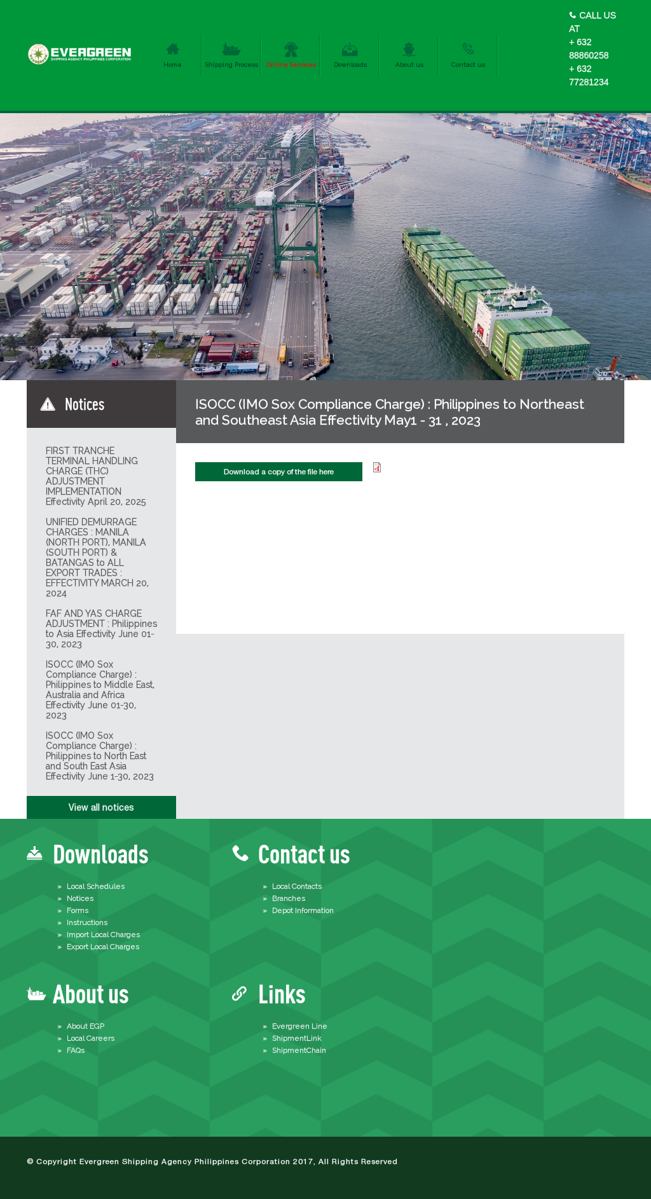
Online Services (291, 64)
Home (172, 64)
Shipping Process (231, 64)
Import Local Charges (103, 934)
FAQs (76, 1050)
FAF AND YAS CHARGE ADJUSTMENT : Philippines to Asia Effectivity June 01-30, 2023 (101, 628)
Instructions (87, 922)
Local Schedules (96, 886)
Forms (77, 910)
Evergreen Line (299, 1026)
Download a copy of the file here (279, 471)
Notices (80, 898)
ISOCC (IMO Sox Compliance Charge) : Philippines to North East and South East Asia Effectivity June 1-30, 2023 (100, 755)
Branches (288, 898)
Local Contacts (297, 886)
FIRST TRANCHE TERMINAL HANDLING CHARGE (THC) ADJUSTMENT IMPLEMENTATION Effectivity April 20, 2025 (96, 476)
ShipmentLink (297, 1038)
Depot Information (303, 910)
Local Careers (90, 1038)
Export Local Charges (103, 946)
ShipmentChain (299, 1050)
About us (409, 64)
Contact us (468, 64)
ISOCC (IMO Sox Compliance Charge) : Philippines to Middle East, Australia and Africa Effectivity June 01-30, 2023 (100, 689)
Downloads (350, 64)
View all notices (101, 807)
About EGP (85, 1026)
